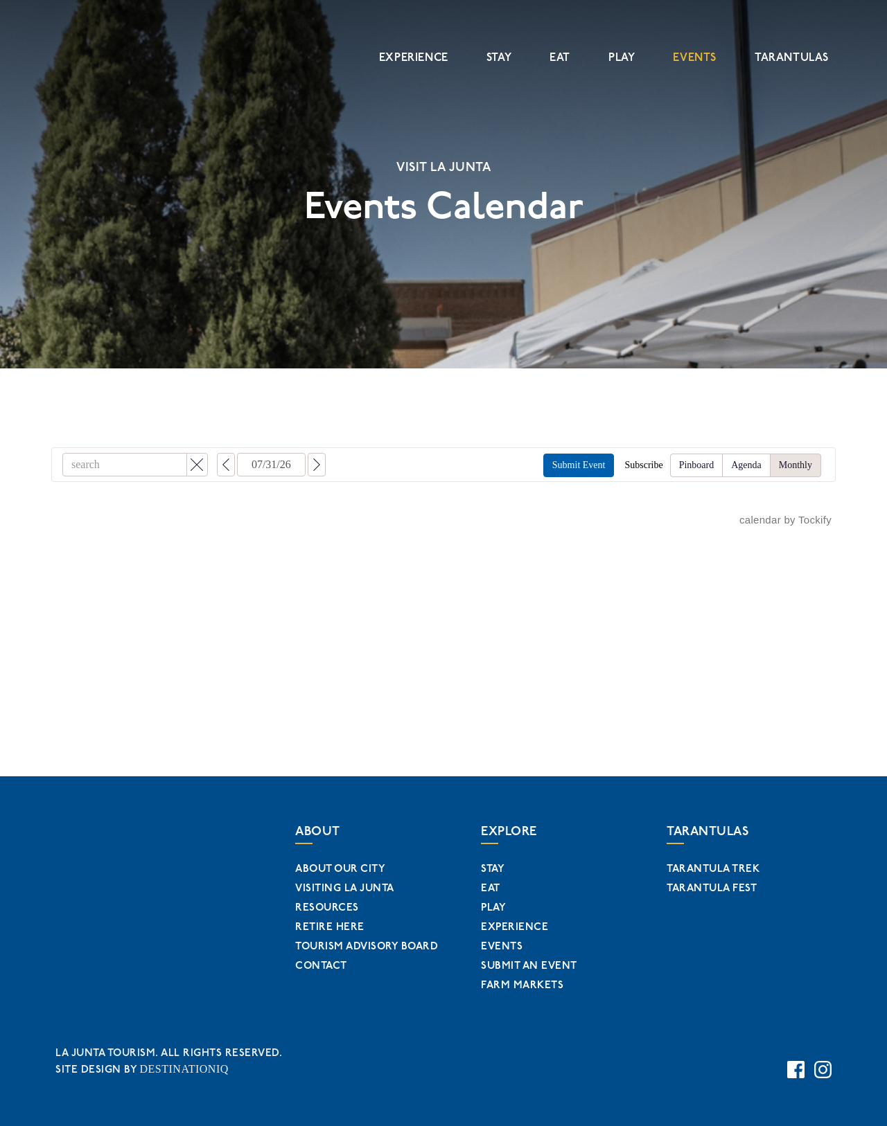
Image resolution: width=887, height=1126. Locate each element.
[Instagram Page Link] (823, 1063)
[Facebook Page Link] (796, 1063)
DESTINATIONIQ (181, 1065)
